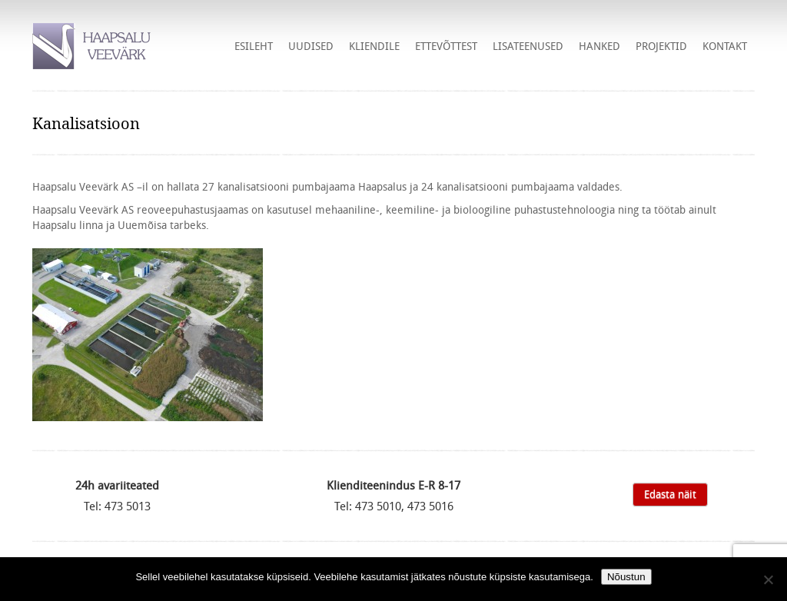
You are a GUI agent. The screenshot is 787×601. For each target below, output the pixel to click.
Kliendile (374, 46)
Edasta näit (670, 494)
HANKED (599, 46)
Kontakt (724, 46)
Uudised (311, 46)
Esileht (253, 46)
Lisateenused (528, 46)
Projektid (661, 46)
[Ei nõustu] (767, 579)
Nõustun (626, 577)
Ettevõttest (446, 46)
